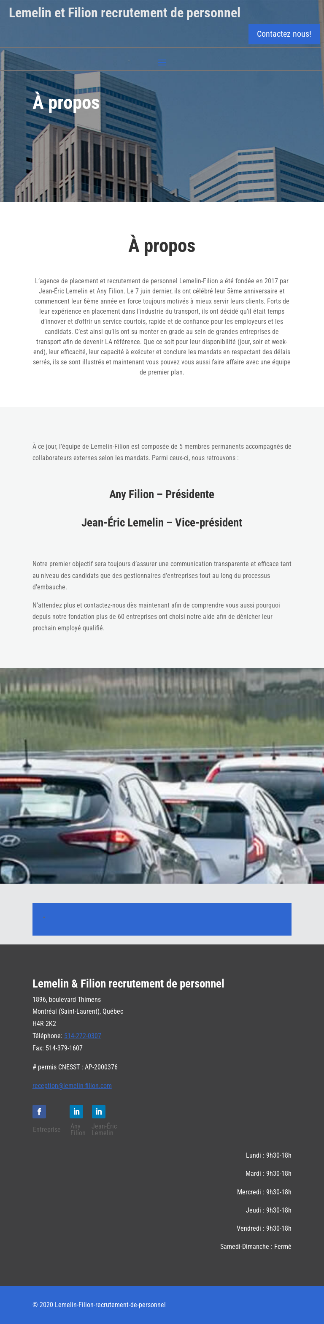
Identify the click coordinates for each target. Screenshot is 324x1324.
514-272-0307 (82, 1036)
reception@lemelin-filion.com (72, 1086)
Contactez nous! (284, 34)
